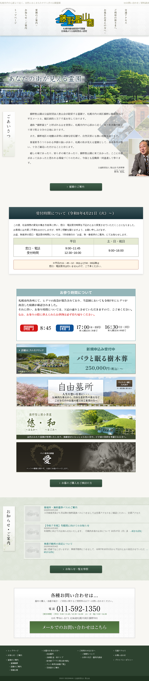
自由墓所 (49, 654)
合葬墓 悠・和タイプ (54, 657)
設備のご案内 (15, 667)
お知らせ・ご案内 (14, 655)
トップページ (12, 651)
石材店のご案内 (52, 668)
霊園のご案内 (75, 187)
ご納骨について (87, 654)
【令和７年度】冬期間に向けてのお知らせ (66, 526)
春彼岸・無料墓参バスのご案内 (60, 507)
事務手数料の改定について (58, 544)
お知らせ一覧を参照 (75, 569)
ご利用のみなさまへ (86, 651)
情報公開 (13, 670)
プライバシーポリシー (123, 660)
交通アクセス (119, 651)
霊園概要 (13, 663)
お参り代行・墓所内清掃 (91, 657)
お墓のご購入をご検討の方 (75, 483)
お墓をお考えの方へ (51, 651)
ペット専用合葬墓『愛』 (55, 664)
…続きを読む (135, 531)
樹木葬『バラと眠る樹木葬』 (57, 661)
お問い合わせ (119, 655)
